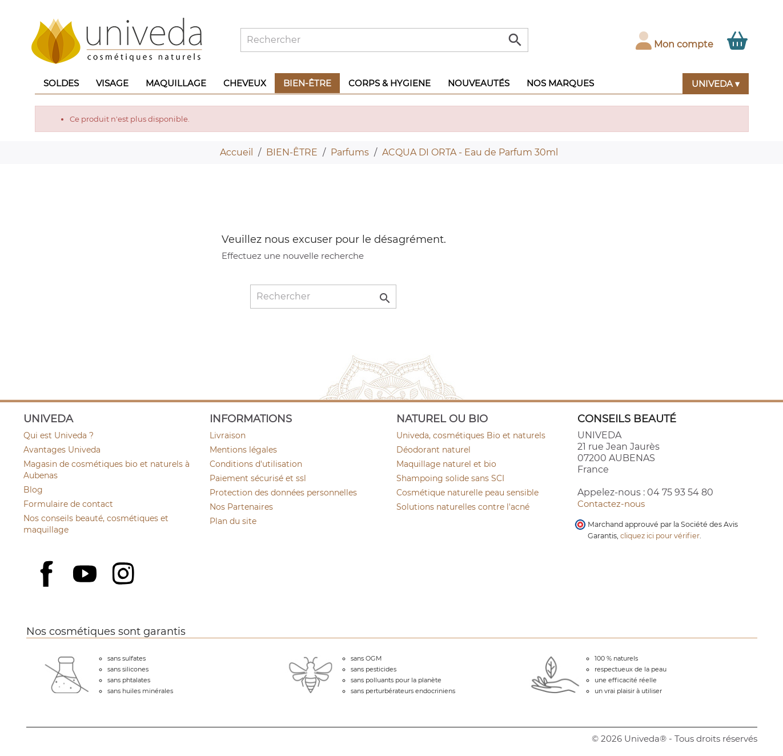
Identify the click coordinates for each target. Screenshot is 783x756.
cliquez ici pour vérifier (660, 535)
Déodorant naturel (433, 450)
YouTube (86, 574)
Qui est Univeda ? (58, 435)
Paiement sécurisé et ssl (258, 478)
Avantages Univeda (62, 450)
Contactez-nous (611, 503)
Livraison (228, 435)
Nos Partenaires (241, 507)
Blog (33, 490)
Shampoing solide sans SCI (450, 478)
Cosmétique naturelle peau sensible (467, 492)
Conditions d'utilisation (256, 464)
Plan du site (233, 521)
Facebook (48, 586)
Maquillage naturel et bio (446, 464)
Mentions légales (243, 450)
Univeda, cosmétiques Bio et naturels (470, 435)
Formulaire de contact (68, 504)
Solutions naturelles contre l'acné (462, 507)
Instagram (124, 574)
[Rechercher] (384, 40)
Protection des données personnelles (283, 492)
